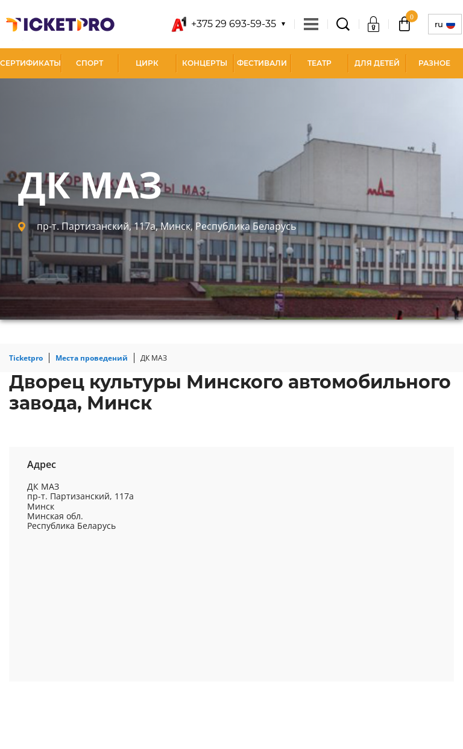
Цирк (147, 63)
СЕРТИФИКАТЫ (30, 63)
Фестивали (262, 63)
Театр (319, 63)
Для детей (377, 63)
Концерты (204, 63)
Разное (434, 63)
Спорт (89, 63)
